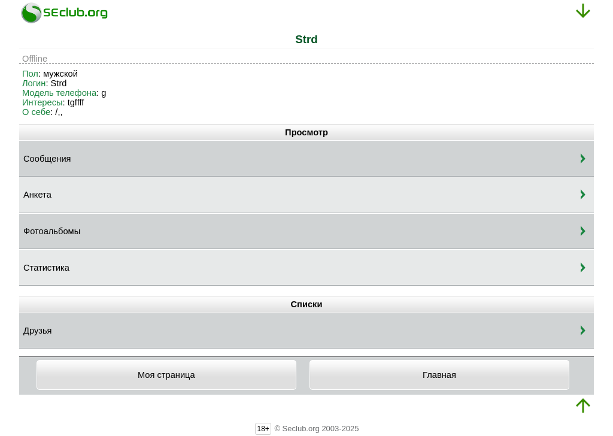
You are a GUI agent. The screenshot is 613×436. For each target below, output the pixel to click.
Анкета (37, 194)
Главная (439, 375)
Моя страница (166, 375)
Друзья (37, 330)
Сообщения (47, 159)
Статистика (46, 267)
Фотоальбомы (51, 231)
